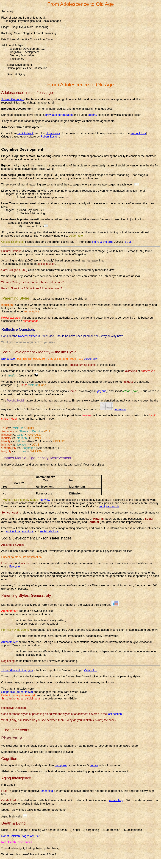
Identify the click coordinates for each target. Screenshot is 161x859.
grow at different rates (59, 114)
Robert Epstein (49, 136)
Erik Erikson (8, 358)
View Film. (90, 670)
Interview (44, 499)
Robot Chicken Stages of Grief (20, 836)
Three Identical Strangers (17, 670)
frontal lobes (138, 133)
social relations (49, 531)
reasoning (46, 790)
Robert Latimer (27, 336)
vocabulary (115, 800)
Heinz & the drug (102, 241)
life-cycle (14, 566)
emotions (27, 531)
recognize (61, 765)
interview (120, 409)
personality (90, 358)
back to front (25, 133)
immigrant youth (109, 506)
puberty (92, 114)
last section (115, 714)
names (94, 765)
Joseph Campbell (12, 99)
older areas (53, 133)
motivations (13, 531)
